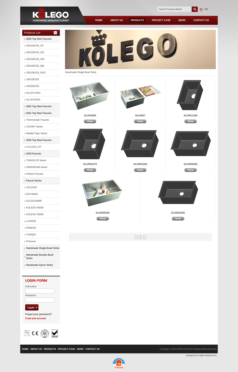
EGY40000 (32, 194)
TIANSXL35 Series (36, 160)
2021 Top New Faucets (39, 113)
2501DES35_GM (35, 59)
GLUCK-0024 (33, 93)
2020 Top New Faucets (39, 140)
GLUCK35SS (33, 99)
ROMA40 (31, 227)
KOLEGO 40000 (34, 207)
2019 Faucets (33, 153)
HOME (98, 20)
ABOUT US (116, 20)
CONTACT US (201, 20)
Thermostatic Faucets (37, 120)
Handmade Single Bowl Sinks (43, 248)
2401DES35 (32, 79)
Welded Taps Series (36, 133)
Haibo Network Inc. (208, 355)
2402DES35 (32, 86)
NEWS (181, 20)
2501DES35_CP (35, 45)
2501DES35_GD (35, 52)
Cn (206, 9)
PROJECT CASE (161, 20)
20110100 (31, 187)
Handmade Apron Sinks (39, 265)
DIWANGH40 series (36, 167)
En (201, 9)
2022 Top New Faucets (39, 106)
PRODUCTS (137, 20)
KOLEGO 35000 (34, 214)
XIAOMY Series (34, 126)
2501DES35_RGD (36, 72)
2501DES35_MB (35, 66)
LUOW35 (31, 221)
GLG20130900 (34, 200)
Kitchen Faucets (34, 174)
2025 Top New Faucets (39, 39)
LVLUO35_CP (33, 147)
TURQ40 (31, 234)
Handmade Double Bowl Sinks (39, 256)
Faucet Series (34, 180)
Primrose (31, 241)
